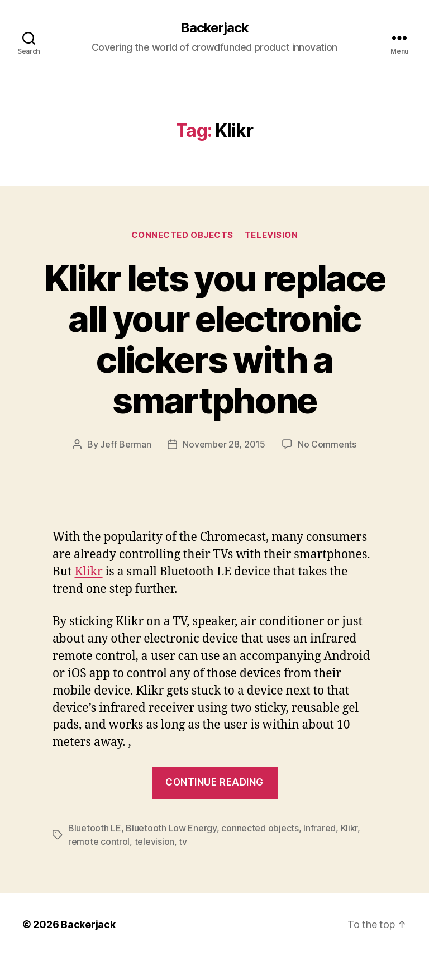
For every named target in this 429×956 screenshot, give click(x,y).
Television (271, 235)
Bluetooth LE (94, 828)
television (154, 841)
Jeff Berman (125, 444)
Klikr (88, 571)
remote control (99, 841)
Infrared (319, 828)
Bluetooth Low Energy (171, 828)
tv (183, 841)
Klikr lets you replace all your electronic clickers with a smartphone (214, 339)
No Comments (327, 444)
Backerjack (214, 28)
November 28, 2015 (224, 444)
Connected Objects (182, 235)
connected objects (259, 828)
